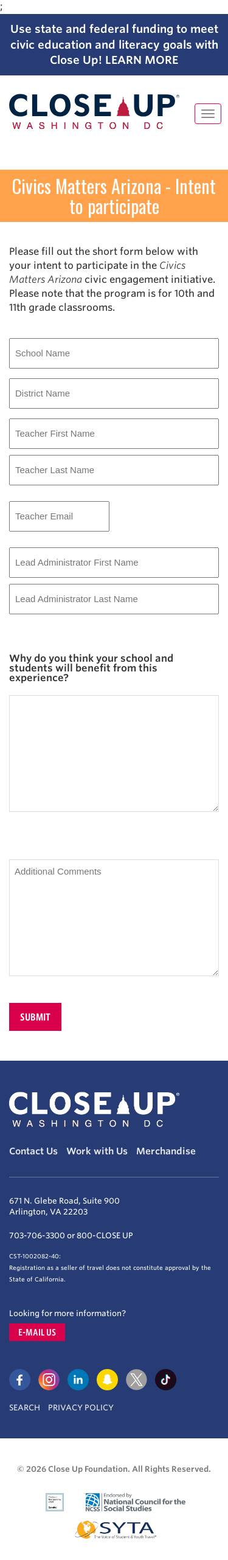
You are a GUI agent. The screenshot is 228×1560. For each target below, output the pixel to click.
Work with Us (97, 1151)
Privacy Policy (81, 1407)
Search (24, 1407)
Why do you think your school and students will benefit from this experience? (91, 668)
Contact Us (33, 1151)
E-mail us (37, 1332)
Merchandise (166, 1151)
